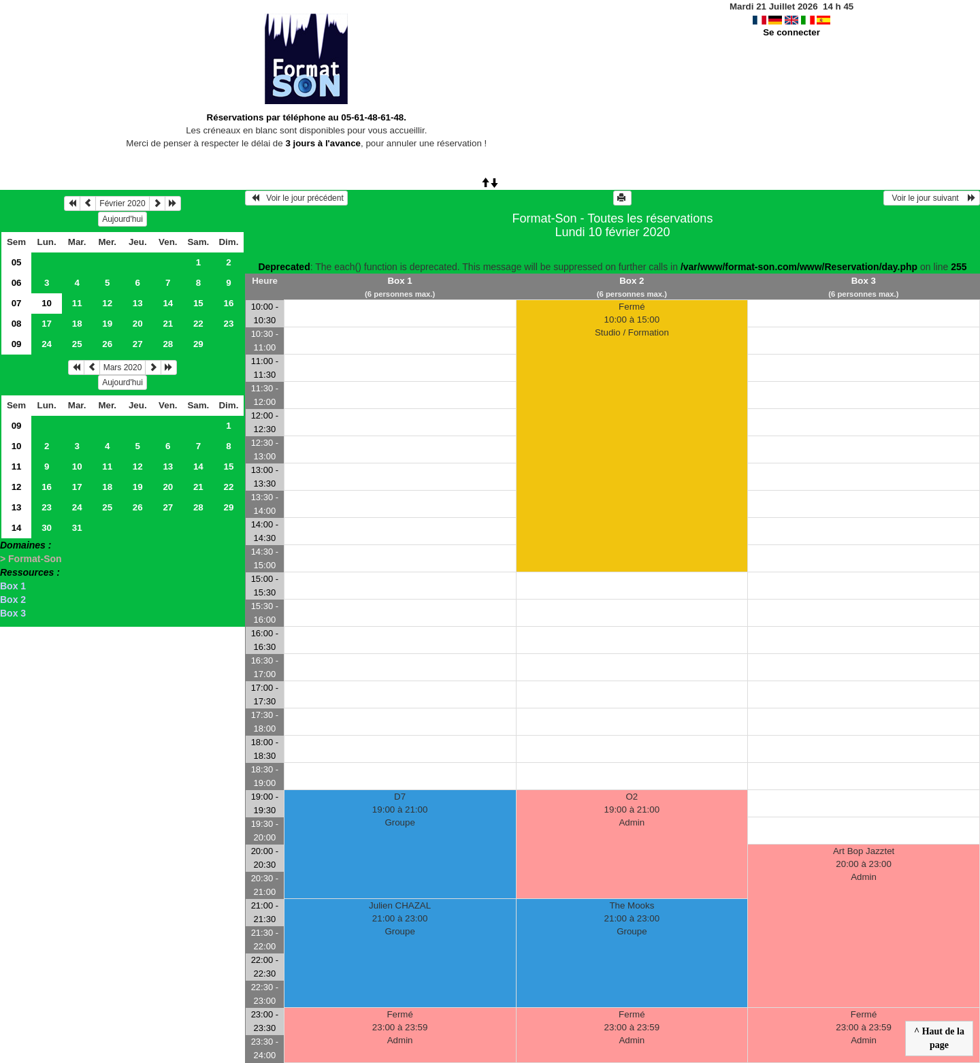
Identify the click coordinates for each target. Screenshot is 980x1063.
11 (77, 303)
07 (17, 303)
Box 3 (13, 613)
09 (17, 344)
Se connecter (791, 32)
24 (47, 344)
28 (168, 344)
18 (77, 323)
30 (47, 528)
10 (17, 446)
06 (17, 283)
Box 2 (13, 599)
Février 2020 (122, 203)
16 (228, 303)
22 (198, 323)
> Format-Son (31, 558)
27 (138, 344)
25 (77, 344)
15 (198, 303)
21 (168, 323)
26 (107, 344)
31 (77, 528)
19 (107, 323)
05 (17, 262)
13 (138, 303)
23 (228, 323)
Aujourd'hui (122, 219)
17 (47, 323)
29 (198, 344)
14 (168, 303)
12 (107, 303)
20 (138, 323)
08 (17, 323)
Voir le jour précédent (296, 198)
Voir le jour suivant (931, 198)
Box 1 (13, 585)
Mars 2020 (122, 367)
